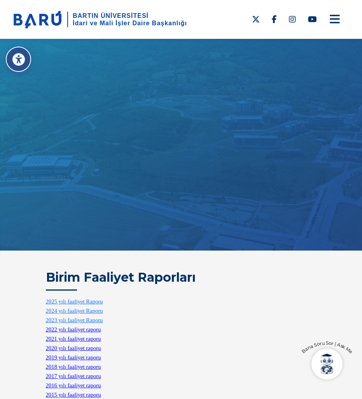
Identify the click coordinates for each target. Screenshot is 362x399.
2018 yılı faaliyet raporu (73, 367)
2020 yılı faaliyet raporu (73, 348)
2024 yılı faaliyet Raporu (74, 311)
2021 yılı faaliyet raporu (73, 339)
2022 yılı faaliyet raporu (73, 329)
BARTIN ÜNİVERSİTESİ (111, 15)
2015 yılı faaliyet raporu (73, 395)
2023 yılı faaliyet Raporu (74, 320)
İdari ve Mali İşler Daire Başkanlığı (130, 23)
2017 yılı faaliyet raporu (73, 376)
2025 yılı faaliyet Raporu (74, 301)
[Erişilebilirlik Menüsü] (18, 59)
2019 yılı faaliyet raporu (73, 357)
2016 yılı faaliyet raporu (73, 385)
